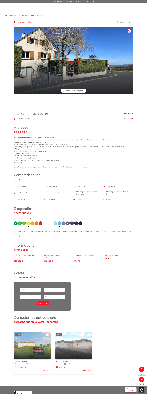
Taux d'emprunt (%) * (50, 293)
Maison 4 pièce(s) (23, 363)
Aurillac (33, 15)
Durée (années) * (49, 286)
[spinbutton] (54, 297)
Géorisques (83, 167)
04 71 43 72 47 (74, 1)
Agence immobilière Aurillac (13, 15)
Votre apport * (24, 293)
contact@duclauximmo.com (61, 1)
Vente (27, 15)
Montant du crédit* (25, 286)
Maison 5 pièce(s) (64, 363)
